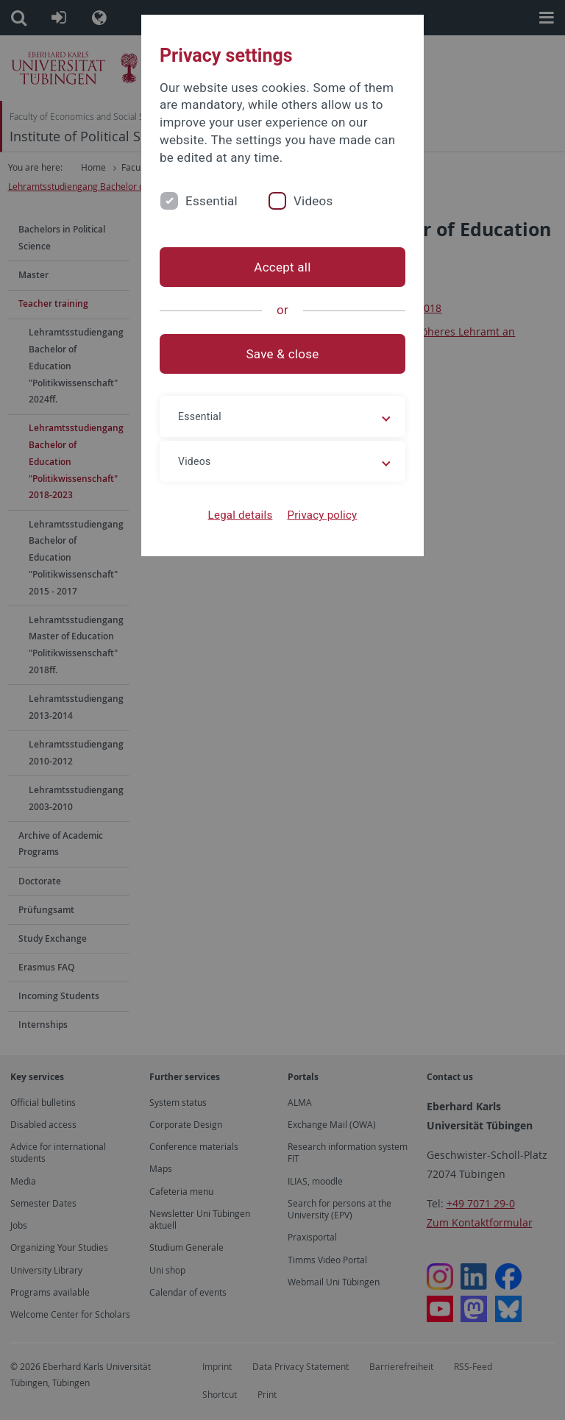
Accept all (282, 267)
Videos (313, 201)
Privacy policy (322, 515)
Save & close (282, 354)
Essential (211, 201)
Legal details (240, 515)
